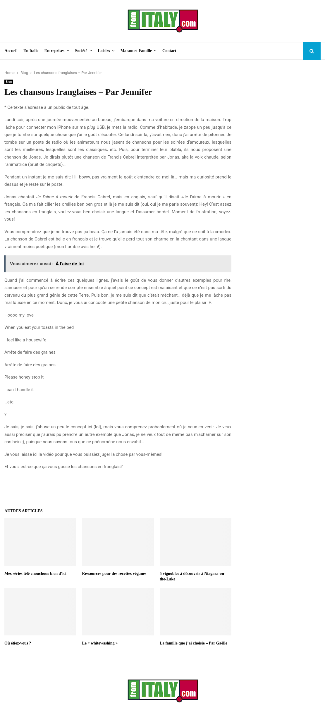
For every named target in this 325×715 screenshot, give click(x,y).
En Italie (31, 51)
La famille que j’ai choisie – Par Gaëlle (193, 643)
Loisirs (104, 51)
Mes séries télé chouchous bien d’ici (35, 573)
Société (81, 51)
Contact (169, 51)
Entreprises (54, 51)
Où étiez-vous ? (17, 643)
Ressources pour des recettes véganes (114, 573)
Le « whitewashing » (100, 643)
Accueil (11, 51)
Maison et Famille (136, 51)
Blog (9, 81)
